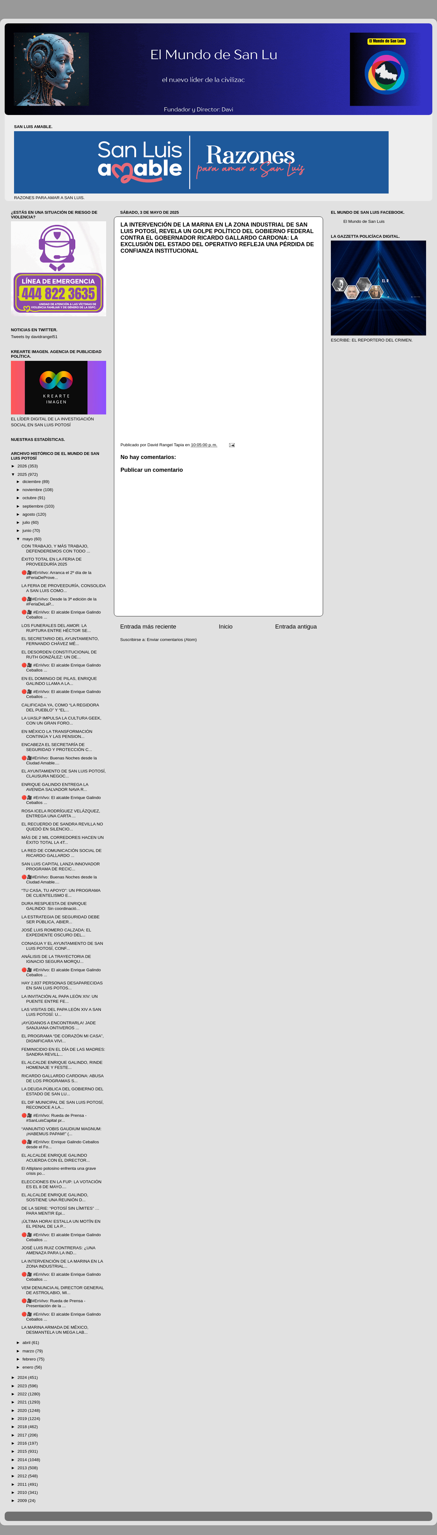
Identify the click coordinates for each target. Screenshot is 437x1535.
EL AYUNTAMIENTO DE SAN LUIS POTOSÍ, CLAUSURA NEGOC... (64, 773)
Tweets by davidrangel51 (34, 336)
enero (28, 1367)
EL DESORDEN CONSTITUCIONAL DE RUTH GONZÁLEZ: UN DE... (59, 654)
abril (27, 1342)
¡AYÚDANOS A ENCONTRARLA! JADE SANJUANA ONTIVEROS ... (59, 1025)
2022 (22, 1394)
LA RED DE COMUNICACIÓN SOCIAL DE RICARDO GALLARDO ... (62, 853)
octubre (30, 497)
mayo (28, 539)
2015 (22, 1451)
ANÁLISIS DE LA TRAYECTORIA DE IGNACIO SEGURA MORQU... (56, 959)
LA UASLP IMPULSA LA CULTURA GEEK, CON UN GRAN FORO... (61, 720)
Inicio (226, 626)
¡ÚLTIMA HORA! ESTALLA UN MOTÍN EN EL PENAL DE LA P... (61, 1224)
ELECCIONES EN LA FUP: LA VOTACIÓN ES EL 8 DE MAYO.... (61, 1184)
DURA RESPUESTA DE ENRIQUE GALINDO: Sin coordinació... (54, 906)
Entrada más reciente (148, 626)
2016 (22, 1443)
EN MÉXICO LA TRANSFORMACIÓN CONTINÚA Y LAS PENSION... (57, 734)
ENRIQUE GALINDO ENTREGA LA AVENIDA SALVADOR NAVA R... (55, 787)
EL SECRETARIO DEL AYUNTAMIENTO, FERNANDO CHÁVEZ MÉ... (60, 641)
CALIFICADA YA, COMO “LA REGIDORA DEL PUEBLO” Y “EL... (60, 707)
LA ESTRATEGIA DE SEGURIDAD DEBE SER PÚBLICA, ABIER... (61, 919)
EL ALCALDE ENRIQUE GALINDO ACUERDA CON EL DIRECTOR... (56, 1158)
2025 (22, 474)
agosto (29, 514)
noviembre (32, 489)
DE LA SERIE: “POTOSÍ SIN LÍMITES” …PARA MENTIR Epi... (61, 1211)
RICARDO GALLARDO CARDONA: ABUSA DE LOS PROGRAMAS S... (63, 1078)
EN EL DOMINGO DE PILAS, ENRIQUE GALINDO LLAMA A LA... (59, 681)
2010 (22, 1492)
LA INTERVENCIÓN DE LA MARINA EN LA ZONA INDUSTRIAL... (62, 1264)
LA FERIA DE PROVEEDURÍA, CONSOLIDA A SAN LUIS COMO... (64, 588)
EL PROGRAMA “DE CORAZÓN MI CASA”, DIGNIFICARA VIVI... (63, 1038)
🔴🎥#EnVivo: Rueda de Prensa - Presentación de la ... (54, 1303)
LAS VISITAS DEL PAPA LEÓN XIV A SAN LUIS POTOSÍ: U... (61, 1012)
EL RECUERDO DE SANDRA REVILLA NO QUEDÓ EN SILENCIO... (62, 826)
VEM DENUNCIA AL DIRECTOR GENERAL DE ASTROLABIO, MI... (63, 1290)
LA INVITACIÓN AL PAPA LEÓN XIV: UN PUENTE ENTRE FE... (60, 999)
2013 (22, 1468)
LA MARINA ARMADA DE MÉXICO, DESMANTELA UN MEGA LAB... (55, 1330)
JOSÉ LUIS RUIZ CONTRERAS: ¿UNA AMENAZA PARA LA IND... (58, 1250)
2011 (22, 1484)
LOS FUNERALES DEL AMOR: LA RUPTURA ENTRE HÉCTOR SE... (56, 628)
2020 (22, 1410)
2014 (22, 1459)
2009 (22, 1500)
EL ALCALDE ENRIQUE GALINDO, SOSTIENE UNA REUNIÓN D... (55, 1197)
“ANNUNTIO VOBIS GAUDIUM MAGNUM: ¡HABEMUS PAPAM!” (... (62, 1131)
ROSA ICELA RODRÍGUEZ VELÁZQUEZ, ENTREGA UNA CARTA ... (61, 813)
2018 (22, 1426)
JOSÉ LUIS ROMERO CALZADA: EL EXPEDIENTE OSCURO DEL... (56, 932)
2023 (22, 1386)
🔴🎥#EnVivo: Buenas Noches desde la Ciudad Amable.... (59, 760)
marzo (28, 1351)
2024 (22, 1377)
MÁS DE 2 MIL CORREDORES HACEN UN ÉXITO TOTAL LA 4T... (63, 840)
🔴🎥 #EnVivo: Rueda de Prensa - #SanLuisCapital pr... (54, 1118)
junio (27, 530)
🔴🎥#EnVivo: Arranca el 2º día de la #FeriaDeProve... (56, 575)
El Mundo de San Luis (364, 221)
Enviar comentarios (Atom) (172, 639)
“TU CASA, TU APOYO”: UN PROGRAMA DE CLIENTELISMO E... (61, 893)
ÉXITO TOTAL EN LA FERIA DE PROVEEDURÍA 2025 (52, 562)
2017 (22, 1435)
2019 (22, 1418)
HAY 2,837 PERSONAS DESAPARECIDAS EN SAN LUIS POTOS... (62, 985)
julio (26, 522)
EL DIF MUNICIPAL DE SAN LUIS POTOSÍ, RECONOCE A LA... (63, 1105)
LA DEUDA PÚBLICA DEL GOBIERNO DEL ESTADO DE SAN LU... (62, 1091)
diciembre (32, 481)
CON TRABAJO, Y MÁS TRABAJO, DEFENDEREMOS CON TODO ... (56, 548)
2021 (22, 1402)
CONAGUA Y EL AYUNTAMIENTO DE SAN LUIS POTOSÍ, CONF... (62, 946)
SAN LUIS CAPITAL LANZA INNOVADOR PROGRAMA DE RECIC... (61, 866)
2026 (22, 466)
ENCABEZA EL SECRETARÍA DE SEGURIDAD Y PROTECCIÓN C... (57, 747)
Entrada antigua (296, 626)
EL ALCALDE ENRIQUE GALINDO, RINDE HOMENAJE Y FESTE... (62, 1065)
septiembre (33, 506)
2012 (22, 1476)
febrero (29, 1359)
